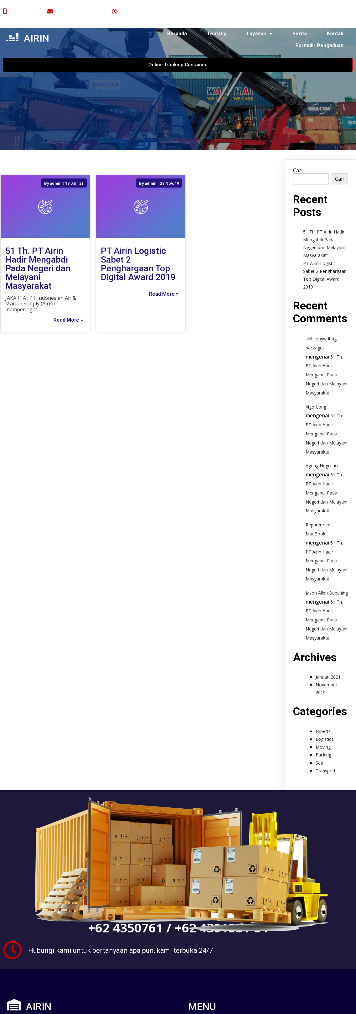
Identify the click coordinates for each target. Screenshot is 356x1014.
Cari (297, 150)
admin (55, 163)
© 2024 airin (48, 1004)
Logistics (324, 719)
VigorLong (316, 387)
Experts (323, 711)
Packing (323, 735)
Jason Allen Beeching (327, 573)
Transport (326, 751)
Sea (319, 743)
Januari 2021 (328, 657)
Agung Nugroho (322, 446)
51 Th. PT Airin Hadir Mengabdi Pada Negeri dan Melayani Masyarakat (326, 355)
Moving (323, 727)
